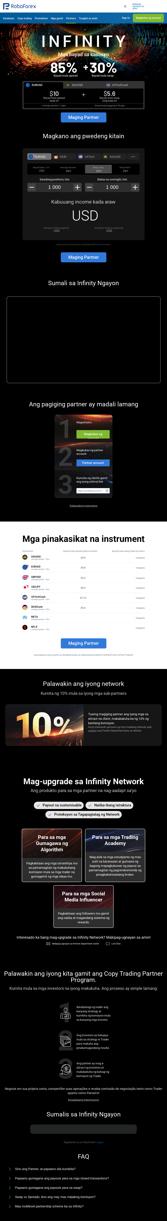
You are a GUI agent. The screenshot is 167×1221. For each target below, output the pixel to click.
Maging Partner (83, 117)
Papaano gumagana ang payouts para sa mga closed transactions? (62, 1178)
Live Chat (116, 943)
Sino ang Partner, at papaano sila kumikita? (45, 1169)
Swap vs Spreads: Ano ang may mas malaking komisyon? (55, 1197)
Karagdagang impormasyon (83, 1099)
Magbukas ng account (93, 435)
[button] (19, 6)
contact (92, 730)
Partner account (93, 463)
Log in (100, 1142)
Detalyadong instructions (83, 505)
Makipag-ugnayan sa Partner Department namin (75, 943)
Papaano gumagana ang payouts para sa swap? (48, 1187)
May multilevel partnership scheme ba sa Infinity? (49, 1206)
